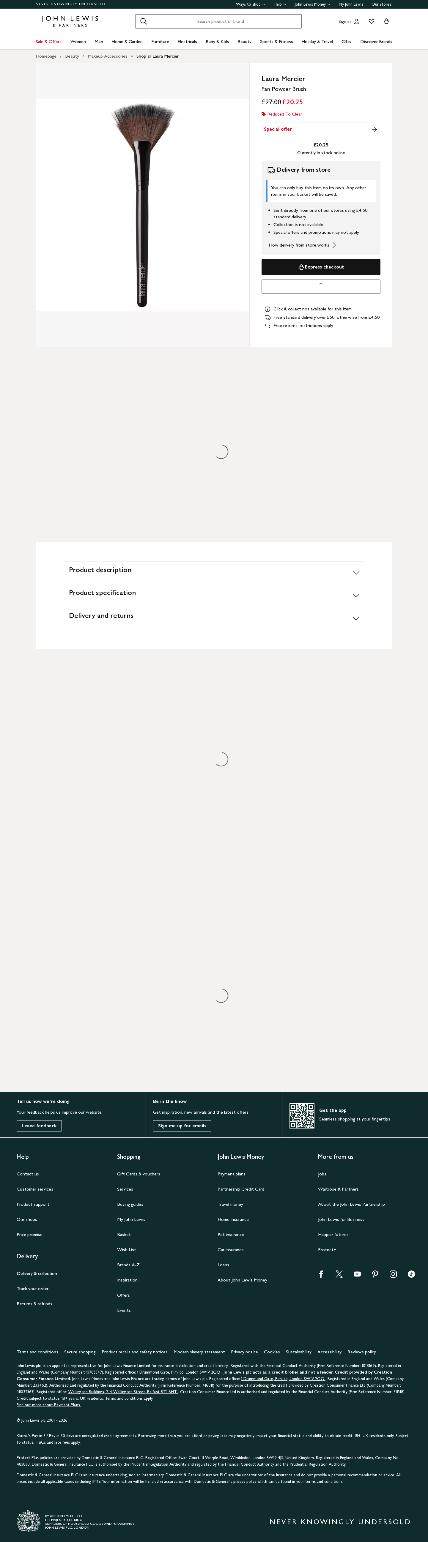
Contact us (28, 1174)
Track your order (32, 1288)
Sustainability (298, 1352)
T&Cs (40, 1442)
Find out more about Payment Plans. (49, 1404)
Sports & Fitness (276, 41)
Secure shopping (80, 1352)
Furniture (160, 41)
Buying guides (130, 1204)
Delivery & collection (37, 1273)
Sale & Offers (49, 41)
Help (280, 4)
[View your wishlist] (370, 21)
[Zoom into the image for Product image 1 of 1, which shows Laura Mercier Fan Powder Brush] (142, 205)
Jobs (322, 1174)
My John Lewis (351, 4)
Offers (123, 1295)
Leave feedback (39, 1126)
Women (78, 41)
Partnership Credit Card (241, 1189)
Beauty (244, 41)
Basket (124, 1234)
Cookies (272, 1352)
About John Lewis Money (242, 1280)
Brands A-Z (128, 1265)
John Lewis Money (313, 4)
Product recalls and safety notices (135, 1352)
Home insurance (233, 1219)
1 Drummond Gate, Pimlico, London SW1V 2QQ (179, 1372)
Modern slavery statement (199, 1352)
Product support (33, 1204)
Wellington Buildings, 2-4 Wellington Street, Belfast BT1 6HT (123, 1391)
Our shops (27, 1219)
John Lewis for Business (341, 1219)
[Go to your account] (357, 21)
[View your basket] (386, 21)
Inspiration (127, 1280)
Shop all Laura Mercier (157, 56)
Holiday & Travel (317, 41)
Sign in (345, 21)
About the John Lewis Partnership (351, 1204)
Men (99, 41)
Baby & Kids (217, 41)
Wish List (126, 1249)
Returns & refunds (34, 1303)
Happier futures (333, 1234)
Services (125, 1189)
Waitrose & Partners (338, 1189)
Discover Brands (376, 41)
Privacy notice (244, 1352)
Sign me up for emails (182, 1126)
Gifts (346, 41)
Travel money (230, 1204)
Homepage (46, 56)
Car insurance (231, 1249)
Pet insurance (231, 1234)
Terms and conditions (37, 1352)
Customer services (35, 1189)
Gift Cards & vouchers (138, 1174)
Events (124, 1310)
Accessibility (329, 1352)
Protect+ (327, 1249)
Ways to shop (250, 4)
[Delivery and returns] (214, 618)
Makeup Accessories (108, 56)
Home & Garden (127, 41)
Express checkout (321, 267)
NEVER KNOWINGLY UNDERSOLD (71, 4)
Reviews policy (361, 1352)
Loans (223, 1265)
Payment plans (232, 1174)
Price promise (30, 1234)
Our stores (381, 4)
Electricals (187, 41)
